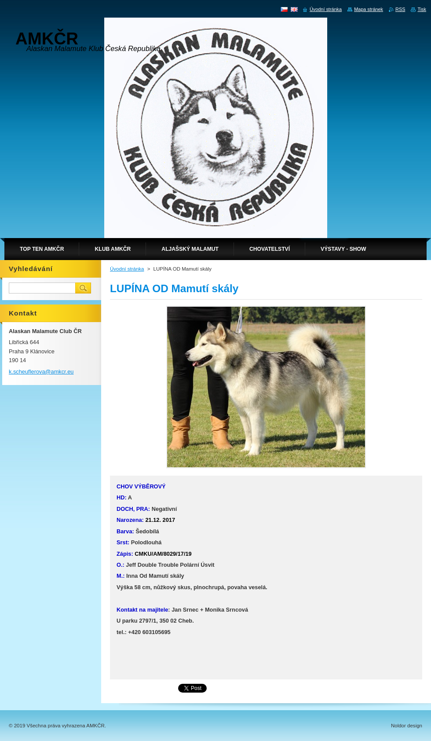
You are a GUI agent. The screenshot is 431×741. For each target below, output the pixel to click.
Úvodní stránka (127, 268)
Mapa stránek (368, 9)
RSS (400, 9)
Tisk (421, 9)
